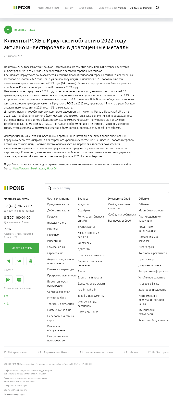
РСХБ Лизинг (131, 352)
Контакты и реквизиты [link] (153, 253)
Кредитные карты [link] (58, 204)
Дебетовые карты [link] (58, 210)
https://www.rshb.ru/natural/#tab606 (34, 168)
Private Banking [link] (56, 297)
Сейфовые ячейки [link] (58, 291)
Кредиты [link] (52, 216)
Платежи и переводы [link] (60, 269)
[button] (24, 29)
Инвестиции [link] (54, 240)
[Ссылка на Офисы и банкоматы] (141, 7)
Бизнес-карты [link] (86, 226)
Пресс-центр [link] (146, 259)
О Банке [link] (144, 204)
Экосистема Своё (119, 198)
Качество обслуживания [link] (154, 320)
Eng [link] (6, 296)
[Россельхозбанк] (22, 8)
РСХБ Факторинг (158, 352)
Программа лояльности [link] (62, 275)
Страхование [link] (55, 253)
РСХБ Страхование (15, 352)
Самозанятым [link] (56, 246)
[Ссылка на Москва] (122, 7)
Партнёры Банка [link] (88, 311)
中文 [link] (6, 303)
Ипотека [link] (52, 228)
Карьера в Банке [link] (149, 283)
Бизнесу (83, 198)
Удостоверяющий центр (15, 390)
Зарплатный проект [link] (90, 277)
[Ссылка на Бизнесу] (69, 7)
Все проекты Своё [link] (119, 220)
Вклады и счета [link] (56, 222)
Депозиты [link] (84, 249)
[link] (21, 248)
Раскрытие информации (15, 385)
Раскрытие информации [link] (153, 271)
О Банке (144, 198)
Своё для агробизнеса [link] (122, 214)
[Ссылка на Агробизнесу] (86, 7)
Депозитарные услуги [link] (91, 283)
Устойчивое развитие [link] (152, 277)
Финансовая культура (14, 394)
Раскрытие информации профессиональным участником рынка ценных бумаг (25, 379)
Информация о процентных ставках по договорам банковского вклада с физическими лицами (28, 372)
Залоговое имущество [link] (152, 289)
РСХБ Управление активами (96, 352)
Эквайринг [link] (84, 210)
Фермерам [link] (85, 242)
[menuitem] (48, 7)
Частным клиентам (59, 198)
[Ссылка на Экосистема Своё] (108, 7)
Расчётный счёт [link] (87, 289)
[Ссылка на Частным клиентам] (48, 7)
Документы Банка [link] (150, 265)
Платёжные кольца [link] (59, 309)
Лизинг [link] (82, 271)
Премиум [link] (53, 234)
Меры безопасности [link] (151, 210)
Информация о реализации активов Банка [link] (151, 299)
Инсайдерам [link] (146, 246)
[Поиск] (157, 8)
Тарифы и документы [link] (60, 303)
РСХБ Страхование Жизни (53, 352)
